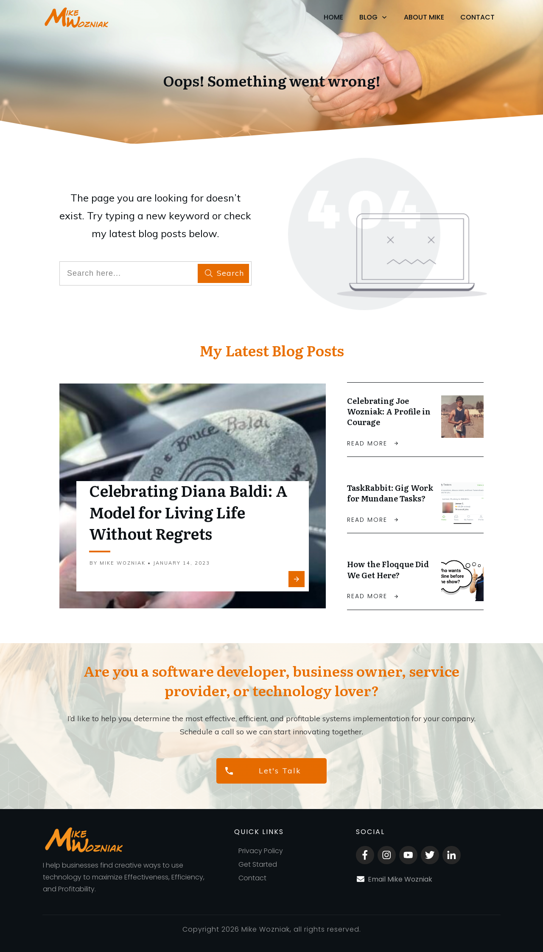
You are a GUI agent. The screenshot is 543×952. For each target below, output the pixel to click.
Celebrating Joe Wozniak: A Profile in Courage (389, 411)
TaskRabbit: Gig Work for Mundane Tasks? (390, 494)
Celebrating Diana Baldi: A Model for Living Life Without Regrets (188, 513)
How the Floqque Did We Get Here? (388, 572)
